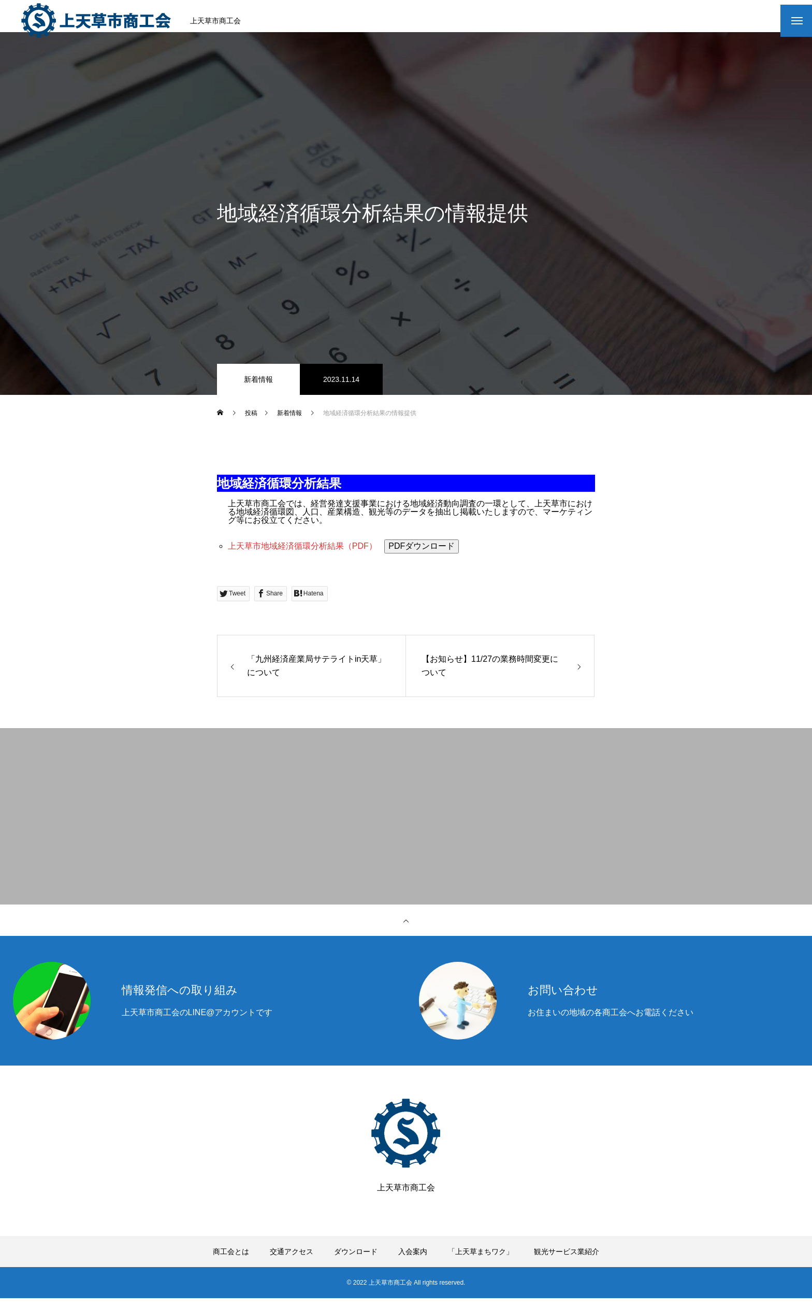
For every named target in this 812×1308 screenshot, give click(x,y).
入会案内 (412, 1261)
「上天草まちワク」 (480, 1261)
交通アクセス (291, 1261)
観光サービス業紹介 (566, 1261)
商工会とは (231, 1261)
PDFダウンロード (421, 555)
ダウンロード (356, 1261)
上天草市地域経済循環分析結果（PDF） (303, 555)
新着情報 (258, 389)
